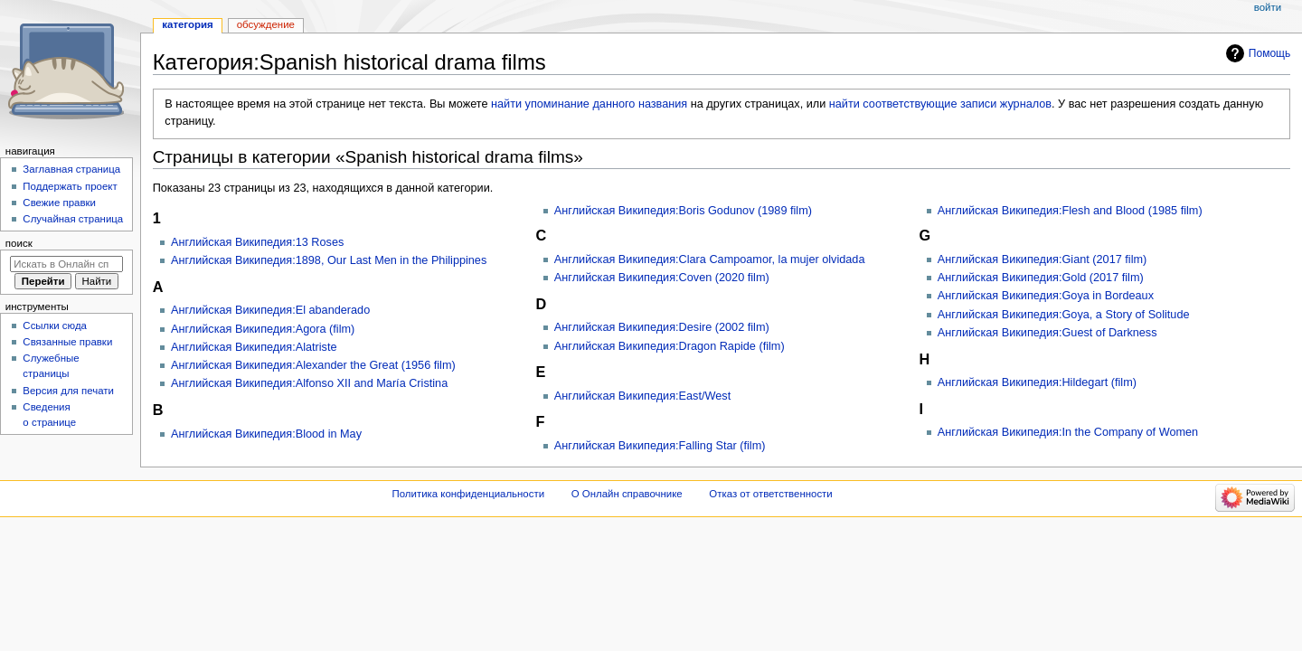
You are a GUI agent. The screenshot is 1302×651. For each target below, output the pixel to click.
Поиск (19, 243)
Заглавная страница (71, 169)
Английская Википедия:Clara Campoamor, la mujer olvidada (709, 259)
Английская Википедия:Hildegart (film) (1037, 382)
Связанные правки (67, 341)
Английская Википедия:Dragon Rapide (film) (669, 346)
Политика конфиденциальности (468, 493)
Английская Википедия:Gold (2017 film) (1041, 277)
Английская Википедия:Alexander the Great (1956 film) (313, 365)
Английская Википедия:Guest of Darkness (1047, 332)
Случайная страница (73, 218)
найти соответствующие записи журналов (940, 104)
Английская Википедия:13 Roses (257, 242)
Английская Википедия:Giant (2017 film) (1042, 259)
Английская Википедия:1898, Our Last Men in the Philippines (328, 260)
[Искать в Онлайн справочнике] (66, 264)
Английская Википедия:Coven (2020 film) (661, 277)
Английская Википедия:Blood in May (266, 434)
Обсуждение (266, 24)
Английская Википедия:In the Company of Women (1068, 432)
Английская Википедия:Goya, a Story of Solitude (1064, 314)
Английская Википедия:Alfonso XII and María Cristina (309, 383)
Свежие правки (59, 202)
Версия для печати (68, 390)
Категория (187, 24)
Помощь (1270, 53)
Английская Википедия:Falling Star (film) (660, 445)
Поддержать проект (70, 186)
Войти (1267, 7)
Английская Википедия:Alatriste (254, 347)
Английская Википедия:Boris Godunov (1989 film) (683, 210)
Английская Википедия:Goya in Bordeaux (1046, 295)
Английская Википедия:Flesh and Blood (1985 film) (1070, 210)
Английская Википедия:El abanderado (270, 310)
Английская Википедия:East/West (642, 396)
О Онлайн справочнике (627, 493)
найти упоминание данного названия (589, 104)
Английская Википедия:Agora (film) (262, 329)
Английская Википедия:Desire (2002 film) (661, 327)
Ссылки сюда (55, 325)
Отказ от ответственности (770, 493)
